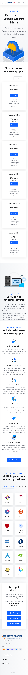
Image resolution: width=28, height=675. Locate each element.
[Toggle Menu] (2, 2)
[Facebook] (2, 643)
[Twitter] (6, 643)
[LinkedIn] (10, 643)
